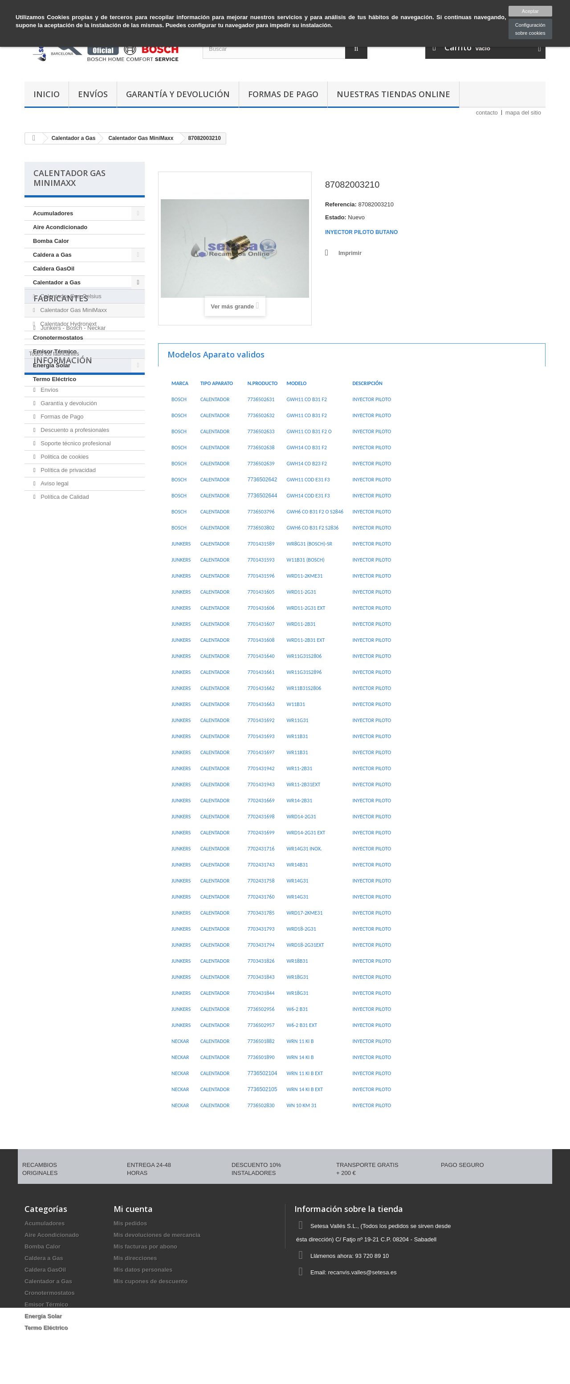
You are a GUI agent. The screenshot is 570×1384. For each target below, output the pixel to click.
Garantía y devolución (178, 94)
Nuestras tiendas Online (393, 94)
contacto (487, 112)
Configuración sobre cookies (530, 29)
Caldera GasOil (53, 268)
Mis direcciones (135, 1258)
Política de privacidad (67, 600)
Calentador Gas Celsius (70, 296)
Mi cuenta (133, 1208)
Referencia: (341, 204)
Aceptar (530, 11)
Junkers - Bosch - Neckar (72, 437)
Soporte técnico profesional (75, 573)
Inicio (46, 94)
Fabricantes (60, 411)
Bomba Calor (51, 241)
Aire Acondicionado (60, 227)
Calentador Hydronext (68, 323)
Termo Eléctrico (54, 379)
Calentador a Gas (57, 282)
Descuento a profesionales (74, 560)
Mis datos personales (143, 1269)
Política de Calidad (64, 627)
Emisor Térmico (55, 351)
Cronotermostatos (58, 337)
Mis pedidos (130, 1223)
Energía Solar (51, 365)
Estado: (335, 217)
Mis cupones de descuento (150, 1281)
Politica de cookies (64, 586)
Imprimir (350, 253)
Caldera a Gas (52, 254)
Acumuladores (53, 213)
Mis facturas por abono (145, 1246)
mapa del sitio (523, 112)
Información (62, 494)
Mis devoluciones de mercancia (157, 1235)
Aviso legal (54, 613)
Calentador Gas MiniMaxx (73, 310)
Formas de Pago (283, 94)
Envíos (93, 94)
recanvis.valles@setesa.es (362, 1272)
